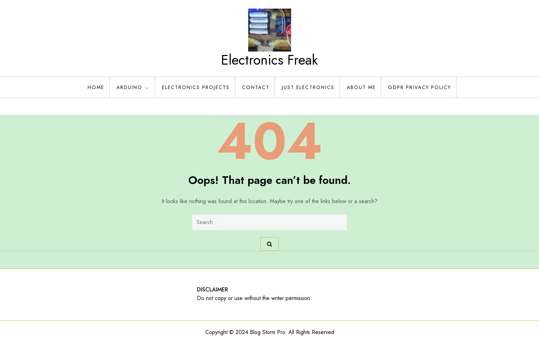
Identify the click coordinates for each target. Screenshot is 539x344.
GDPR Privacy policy (419, 87)
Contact (256, 87)
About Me (361, 87)
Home (96, 87)
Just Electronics (308, 87)
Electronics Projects (196, 87)
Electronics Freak (269, 60)
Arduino (133, 87)
